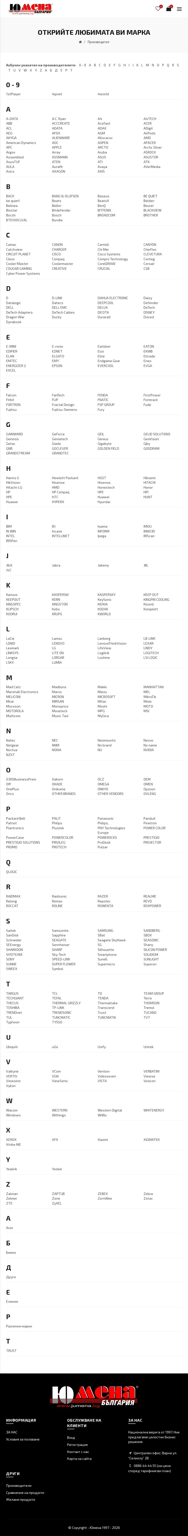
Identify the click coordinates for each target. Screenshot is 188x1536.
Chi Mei (103, 249)
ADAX (102, 128)
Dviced (149, 317)
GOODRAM (151, 448)
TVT (147, 1017)
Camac (11, 244)
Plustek (58, 828)
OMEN (148, 784)
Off (8, 784)
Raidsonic (59, 896)
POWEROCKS (107, 837)
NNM (55, 745)
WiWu (102, 1115)
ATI (100, 162)
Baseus (103, 196)
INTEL (10, 536)
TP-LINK (58, 1007)
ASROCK (150, 152)
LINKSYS (12, 653)
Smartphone (107, 954)
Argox (10, 152)
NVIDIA (149, 750)
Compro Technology (113, 259)
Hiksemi (150, 478)
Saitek (11, 930)
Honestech (106, 487)
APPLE (57, 147)
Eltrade (149, 356)
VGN (55, 1076)
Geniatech (60, 439)
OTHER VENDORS (111, 794)
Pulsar (103, 847)
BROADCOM (106, 215)
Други (11, 1277)
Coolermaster (62, 263)
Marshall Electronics (22, 692)
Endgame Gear (109, 361)
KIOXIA (103, 604)
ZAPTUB (58, 1194)
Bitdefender (61, 210)
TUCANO (150, 1012)
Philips (57, 823)
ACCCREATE (61, 123)
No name (150, 745)
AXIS (101, 171)
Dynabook (13, 322)
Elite (101, 356)
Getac (10, 443)
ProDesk (104, 842)
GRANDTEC (60, 453)
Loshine (104, 657)
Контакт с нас (78, 1452)
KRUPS (57, 614)
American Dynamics (21, 143)
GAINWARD (14, 434)
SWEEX (11, 969)
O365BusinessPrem (21, 779)
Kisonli (149, 604)
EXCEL (11, 370)
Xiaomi (103, 1139)
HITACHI (150, 482)
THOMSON (151, 1003)
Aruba (102, 152)
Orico (10, 794)
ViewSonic (60, 1081)
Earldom (104, 346)
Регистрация (77, 1444)
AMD (147, 138)
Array (56, 152)
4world (103, 94)
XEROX (11, 1139)
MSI (146, 711)
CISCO (56, 254)
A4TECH (150, 119)
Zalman (12, 1194)
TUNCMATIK (107, 1017)
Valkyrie (12, 1071)
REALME (150, 896)
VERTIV (11, 1076)
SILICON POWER (155, 949)
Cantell (103, 244)
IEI (53, 526)
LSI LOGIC (150, 657)
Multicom (13, 716)
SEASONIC (151, 940)
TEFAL (57, 998)
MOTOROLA (15, 711)
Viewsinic (13, 1081)
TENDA (103, 998)
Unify (102, 1047)
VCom (56, 1071)
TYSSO (57, 1022)
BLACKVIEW (152, 210)
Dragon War (15, 317)
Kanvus (12, 594)
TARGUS (12, 993)
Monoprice (60, 706)
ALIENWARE (61, 138)
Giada (56, 443)
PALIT (56, 818)
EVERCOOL (106, 366)
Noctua (11, 750)
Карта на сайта (79, 1458)
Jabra (56, 565)
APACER (150, 143)
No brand (105, 745)
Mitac (102, 701)
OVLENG (150, 794)
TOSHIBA (13, 1007)
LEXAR (149, 643)
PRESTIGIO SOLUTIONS (23, 842)
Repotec (104, 901)
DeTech (149, 307)
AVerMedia (152, 167)
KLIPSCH (12, 609)
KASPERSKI (60, 594)
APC (9, 147)
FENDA (103, 395)
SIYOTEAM (14, 954)
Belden (149, 201)
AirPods (150, 133)
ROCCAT (12, 906)
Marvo (57, 692)
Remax (57, 901)
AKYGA (11, 138)
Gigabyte (105, 443)
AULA (10, 167)
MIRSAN (58, 701)
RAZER (103, 896)
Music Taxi (60, 716)
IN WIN (11, 531)
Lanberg (104, 638)
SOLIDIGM (151, 954)
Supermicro (106, 964)
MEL (147, 692)
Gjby (147, 443)
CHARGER (59, 249)
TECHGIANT (15, 998)
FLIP (55, 400)
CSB (146, 268)
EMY (55, 361)
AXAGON (58, 171)
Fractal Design (63, 404)
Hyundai (104, 502)
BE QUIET (150, 196)
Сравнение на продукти (25, 1492)
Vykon (11, 1086)
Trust (102, 1012)
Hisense (58, 482)
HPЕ (9, 497)
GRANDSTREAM (18, 453)
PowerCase (15, 837)
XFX (55, 1139)
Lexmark (12, 648)
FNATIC (103, 400)
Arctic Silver (153, 147)
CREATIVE (59, 268)
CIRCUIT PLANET (18, 254)
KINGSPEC (13, 604)
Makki (102, 687)
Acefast (104, 123)
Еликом (12, 1301)
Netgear (12, 745)
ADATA (57, 128)
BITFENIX (104, 210)
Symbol (57, 969)
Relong (11, 901)
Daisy (148, 298)
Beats (56, 201)
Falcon (11, 395)
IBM (9, 526)
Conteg (149, 259)
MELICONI (13, 697)
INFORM (103, 531)
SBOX (148, 935)
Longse (12, 657)
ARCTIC (103, 147)
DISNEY (149, 312)
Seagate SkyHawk (112, 940)
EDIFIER (11, 351)
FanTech (58, 395)
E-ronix (57, 346)
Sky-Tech (59, 954)
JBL (146, 565)
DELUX (103, 307)
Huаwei (12, 502)
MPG (101, 711)
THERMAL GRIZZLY (66, 1003)
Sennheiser (61, 945)
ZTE (9, 1203)
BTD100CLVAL (16, 220)
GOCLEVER (60, 448)
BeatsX (103, 201)
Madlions (59, 687)
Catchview (14, 249)
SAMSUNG (105, 930)
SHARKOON (14, 949)
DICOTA (103, 312)
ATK (147, 162)
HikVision (13, 482)
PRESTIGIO (151, 837)
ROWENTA (105, 906)
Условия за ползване (23, 1439)
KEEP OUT (151, 594)
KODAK (103, 609)
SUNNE (11, 964)
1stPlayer (13, 94)
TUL (9, 1017)
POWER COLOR (155, 828)
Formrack (151, 400)
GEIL (101, 434)
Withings (59, 1115)
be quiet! (13, 201)
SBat (101, 935)
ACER (148, 123)
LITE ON (58, 653)
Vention (104, 1071)
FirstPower (152, 395)
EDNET (57, 351)
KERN (56, 599)
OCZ (101, 779)
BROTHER (151, 215)
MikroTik (150, 697)
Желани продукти (20, 1499)
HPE (101, 492)
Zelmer (11, 1198)
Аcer (9, 1228)
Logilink (103, 653)
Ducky (56, 317)
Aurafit (57, 167)
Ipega (102, 536)
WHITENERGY (154, 1110)
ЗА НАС (11, 1432)
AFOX (56, 133)
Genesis (12, 439)
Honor (148, 487)
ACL (9, 128)
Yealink (11, 1169)
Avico (10, 171)
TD (100, 993)
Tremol (149, 1007)
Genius (103, 439)
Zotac (148, 1198)
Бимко (11, 1252)
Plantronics (15, 828)
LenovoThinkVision (112, 643)
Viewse (149, 1076)
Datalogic (13, 303)
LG (54, 648)
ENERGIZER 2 (16, 366)
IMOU (148, 526)
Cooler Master (17, 263)
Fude (147, 404)
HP (8, 492)
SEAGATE (59, 940)
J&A (9, 565)
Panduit (150, 818)
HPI (146, 492)
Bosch (57, 215)
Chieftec (150, 249)
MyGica (103, 716)
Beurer (149, 205)
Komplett (151, 609)
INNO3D (149, 531)
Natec (10, 740)
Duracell (104, 317)
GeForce (58, 434)
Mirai (10, 701)
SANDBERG (152, 930)
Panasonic (106, 818)
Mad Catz (13, 687)
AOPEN (103, 143)
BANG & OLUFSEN (65, 196)
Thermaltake (108, 1003)
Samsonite (60, 930)
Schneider (13, 940)
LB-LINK (149, 638)
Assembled (15, 157)
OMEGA (103, 784)
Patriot (11, 823)
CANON (57, 244)
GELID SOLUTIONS (157, 434)
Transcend (106, 1007)
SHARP (57, 949)
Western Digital (110, 1110)
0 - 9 (82, 65)
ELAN (10, 356)
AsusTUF (13, 162)
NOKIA (56, 750)
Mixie (148, 701)
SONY (10, 959)
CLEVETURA (153, 254)
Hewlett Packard (65, 478)
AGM (101, 133)
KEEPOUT (13, 599)
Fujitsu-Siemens (64, 409)
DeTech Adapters (19, 312)
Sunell (102, 959)
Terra (148, 998)
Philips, (103, 823)
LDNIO (10, 643)
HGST (102, 478)
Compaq (58, 259)
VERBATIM (151, 1071)
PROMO (11, 847)
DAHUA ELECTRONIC (113, 298)
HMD (55, 487)
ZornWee (105, 1198)
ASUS (102, 157)
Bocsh (11, 215)
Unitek (149, 1047)
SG (100, 945)
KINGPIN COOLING (156, 599)
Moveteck (59, 711)
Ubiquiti (12, 1047)
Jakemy (103, 565)
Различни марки (19, 1326)
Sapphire (59, 935)
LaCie (10, 638)
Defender (151, 303)
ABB (9, 123)
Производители (18, 1485)
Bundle (57, 220)
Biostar (11, 210)
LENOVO (58, 643)
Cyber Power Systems (23, 273)
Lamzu (57, 638)
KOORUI (11, 614)
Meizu (102, 692)
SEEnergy (13, 945)
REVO (148, 901)
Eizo (101, 351)
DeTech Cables (63, 312)
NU (100, 750)
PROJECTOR (152, 842)
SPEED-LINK (61, 959)
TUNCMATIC (61, 1017)
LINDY (148, 648)
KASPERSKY (106, 594)
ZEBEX (103, 1194)
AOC (55, 143)
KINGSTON (60, 604)
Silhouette (106, 949)
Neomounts (107, 740)
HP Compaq (60, 492)
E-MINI (11, 346)
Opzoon (149, 789)
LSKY (10, 662)
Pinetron (150, 823)
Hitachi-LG (14, 487)
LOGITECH (151, 653)
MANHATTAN (154, 687)
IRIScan (149, 536)
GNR (9, 448)
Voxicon (150, 1081)
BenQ (102, 205)
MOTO (148, 706)
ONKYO (103, 789)
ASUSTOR (151, 157)
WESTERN (59, 1110)
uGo (55, 1047)
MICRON (58, 697)
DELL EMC (59, 307)
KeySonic (105, 599)
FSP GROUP (106, 404)
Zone (56, 1198)
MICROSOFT (106, 697)
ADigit (148, 128)
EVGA (148, 366)
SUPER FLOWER (63, 964)
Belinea (12, 205)
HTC (55, 497)
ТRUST (11, 1350)
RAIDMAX (13, 896)
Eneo (147, 361)
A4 (100, 119)
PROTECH (59, 847)
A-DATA (12, 119)
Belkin (56, 205)
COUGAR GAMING (19, 268)
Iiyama (102, 526)
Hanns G (12, 478)
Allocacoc (105, 138)
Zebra (148, 1194)
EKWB (148, 351)
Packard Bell (15, 818)
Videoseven (107, 1076)
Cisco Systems (109, 254)
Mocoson (13, 706)
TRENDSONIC (62, 1012)
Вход (71, 1437)
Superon (150, 964)
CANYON (150, 244)
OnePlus (12, 789)
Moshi (102, 706)
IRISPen (11, 541)
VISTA (102, 1081)
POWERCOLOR (62, 837)
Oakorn (57, 779)
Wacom (12, 1110)
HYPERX (58, 502)
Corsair (149, 263)
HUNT (148, 497)
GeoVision (151, 439)
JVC (8, 570)
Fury (101, 409)
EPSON (57, 366)
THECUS (12, 1003)
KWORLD (104, 614)
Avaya (102, 167)
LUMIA (57, 662)
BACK (10, 196)
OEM (147, 779)
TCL (55, 993)
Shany (148, 945)
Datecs (57, 303)
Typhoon (13, 1022)
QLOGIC (11, 872)
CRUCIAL (104, 268)
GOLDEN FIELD (108, 448)
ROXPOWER (152, 906)
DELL (10, 307)
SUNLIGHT (151, 959)
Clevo (10, 259)
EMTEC (11, 361)
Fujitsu (11, 409)
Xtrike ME (13, 1144)
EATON (149, 346)
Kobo (56, 609)
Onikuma (58, 789)
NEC (55, 740)
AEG (9, 133)
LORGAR (58, 657)
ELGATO (58, 356)
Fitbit (10, 400)
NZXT (10, 755)
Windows (13, 1115)
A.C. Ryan (59, 119)
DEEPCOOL (106, 303)
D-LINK (57, 298)
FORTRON (13, 404)
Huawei (103, 497)
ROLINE (57, 906)
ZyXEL (57, 1203)
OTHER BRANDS (64, 794)
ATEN (56, 162)
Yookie (57, 1169)
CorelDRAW (106, 263)
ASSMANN (60, 157)
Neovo (148, 740)
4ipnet (57, 94)
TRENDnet (14, 1012)
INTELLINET (61, 536)
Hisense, (104, 482)
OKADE (57, 784)
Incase (57, 531)
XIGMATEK (152, 1139)
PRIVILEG (58, 842)
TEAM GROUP (154, 993)
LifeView (104, 648)
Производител (98, 42)
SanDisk (12, 935)
